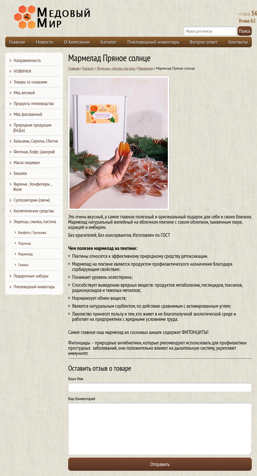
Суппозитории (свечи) (32, 200)
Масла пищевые (27, 162)
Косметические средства (34, 211)
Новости (44, 42)
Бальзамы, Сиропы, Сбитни (36, 141)
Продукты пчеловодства (34, 103)
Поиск (244, 31)
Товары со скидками (30, 82)
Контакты (238, 42)
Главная (17, 42)
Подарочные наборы (31, 276)
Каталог (108, 42)
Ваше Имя (75, 378)
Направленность (27, 60)
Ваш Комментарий (81, 398)
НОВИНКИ (22, 71)
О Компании (77, 42)
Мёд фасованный (28, 114)
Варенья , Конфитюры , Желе (32, 186)
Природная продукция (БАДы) (32, 127)
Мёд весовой (24, 93)
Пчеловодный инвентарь (153, 42)
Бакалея (20, 173)
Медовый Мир (76, 17)
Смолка (23, 264)
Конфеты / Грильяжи (32, 232)
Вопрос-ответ (204, 42)
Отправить (160, 464)
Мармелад (145, 68)
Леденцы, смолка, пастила (116, 68)
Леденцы (24, 243)
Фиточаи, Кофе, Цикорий (34, 152)
